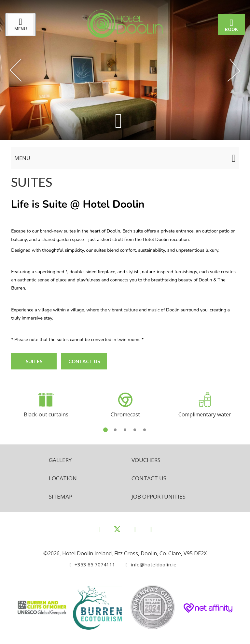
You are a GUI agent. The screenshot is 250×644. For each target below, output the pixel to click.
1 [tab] (105, 428)
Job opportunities (161, 496)
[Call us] (92, 564)
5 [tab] (144, 428)
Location (63, 477)
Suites (34, 361)
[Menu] (22, 24)
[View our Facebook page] (99, 529)
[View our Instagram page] (135, 529)
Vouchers (147, 459)
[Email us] (148, 564)
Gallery (61, 459)
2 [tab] (115, 428)
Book (230, 25)
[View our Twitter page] (117, 532)
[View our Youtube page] (150, 529)
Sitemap (61, 496)
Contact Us (85, 361)
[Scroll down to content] (118, 121)
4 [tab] (135, 428)
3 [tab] (125, 428)
